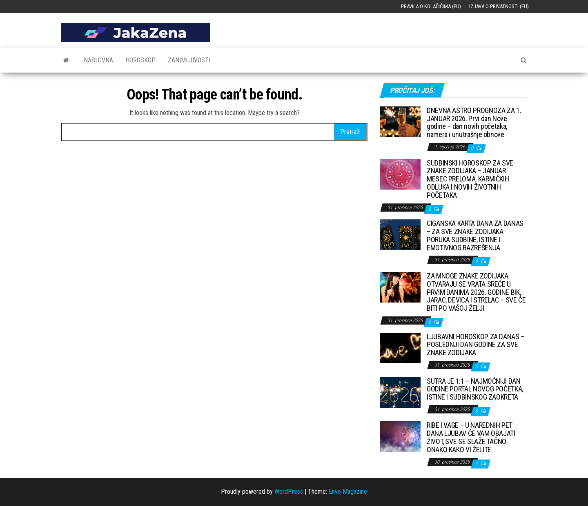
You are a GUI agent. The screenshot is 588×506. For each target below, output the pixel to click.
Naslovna (98, 60)
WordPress (288, 491)
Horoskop (140, 60)
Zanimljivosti (189, 60)
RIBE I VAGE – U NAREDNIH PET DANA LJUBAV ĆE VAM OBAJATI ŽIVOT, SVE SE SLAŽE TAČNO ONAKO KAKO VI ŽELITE (471, 437)
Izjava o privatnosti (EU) (499, 6)
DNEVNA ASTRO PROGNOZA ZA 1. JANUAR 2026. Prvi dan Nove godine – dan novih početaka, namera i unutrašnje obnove (474, 122)
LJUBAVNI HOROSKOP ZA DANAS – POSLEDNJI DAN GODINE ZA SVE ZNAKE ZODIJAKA (475, 344)
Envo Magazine (348, 491)
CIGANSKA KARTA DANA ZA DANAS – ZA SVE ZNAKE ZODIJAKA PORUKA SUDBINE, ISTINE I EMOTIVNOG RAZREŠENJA (475, 235)
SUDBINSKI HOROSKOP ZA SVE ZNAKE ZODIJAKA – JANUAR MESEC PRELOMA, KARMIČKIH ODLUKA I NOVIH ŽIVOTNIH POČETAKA (470, 179)
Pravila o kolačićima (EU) (431, 6)
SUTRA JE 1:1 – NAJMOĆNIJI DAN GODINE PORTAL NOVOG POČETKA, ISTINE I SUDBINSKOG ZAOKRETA (475, 389)
